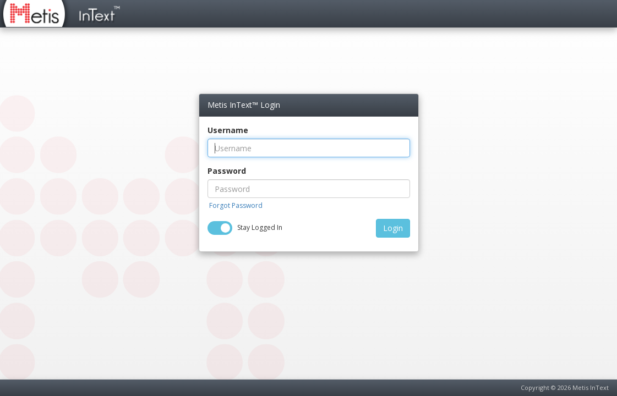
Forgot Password (236, 205)
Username (228, 130)
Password (227, 171)
